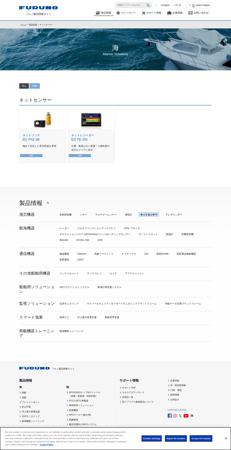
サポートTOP (129, 387)
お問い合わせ (201, 12)
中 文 (178, 5)
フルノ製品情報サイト (46, 368)
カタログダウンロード (133, 392)
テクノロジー (128, 12)
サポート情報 (153, 12)
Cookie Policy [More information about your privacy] (46, 448)
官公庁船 (26, 406)
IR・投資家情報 (178, 385)
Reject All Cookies (176, 441)
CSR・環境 (176, 390)
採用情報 (174, 394)
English (166, 5)
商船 (24, 392)
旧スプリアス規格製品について (138, 402)
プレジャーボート (31, 402)
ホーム (23, 24)
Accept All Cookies (201, 441)
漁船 (24, 397)
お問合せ (174, 399)
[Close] (225, 441)
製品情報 (106, 12)
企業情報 (177, 12)
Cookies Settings (151, 441)
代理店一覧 (127, 397)
